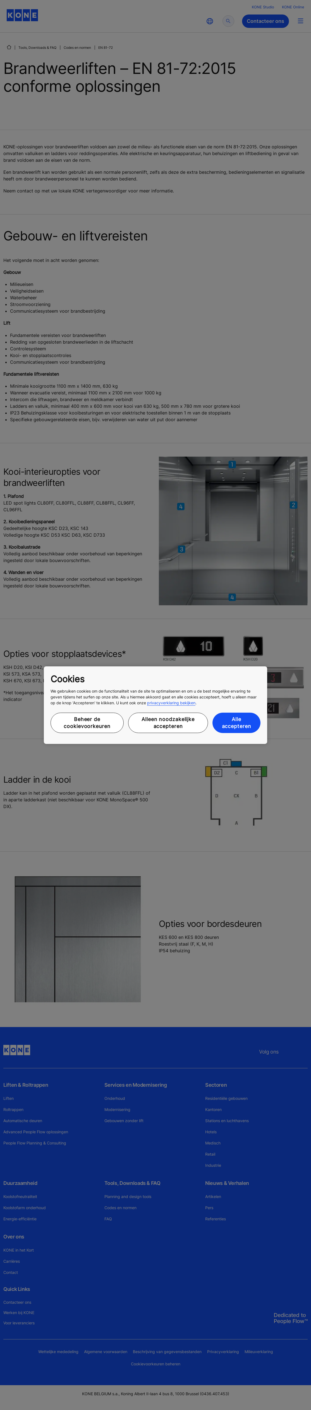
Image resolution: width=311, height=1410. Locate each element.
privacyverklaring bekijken (171, 702)
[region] (155, 705)
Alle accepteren (236, 722)
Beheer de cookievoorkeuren (87, 722)
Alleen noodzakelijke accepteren (168, 722)
